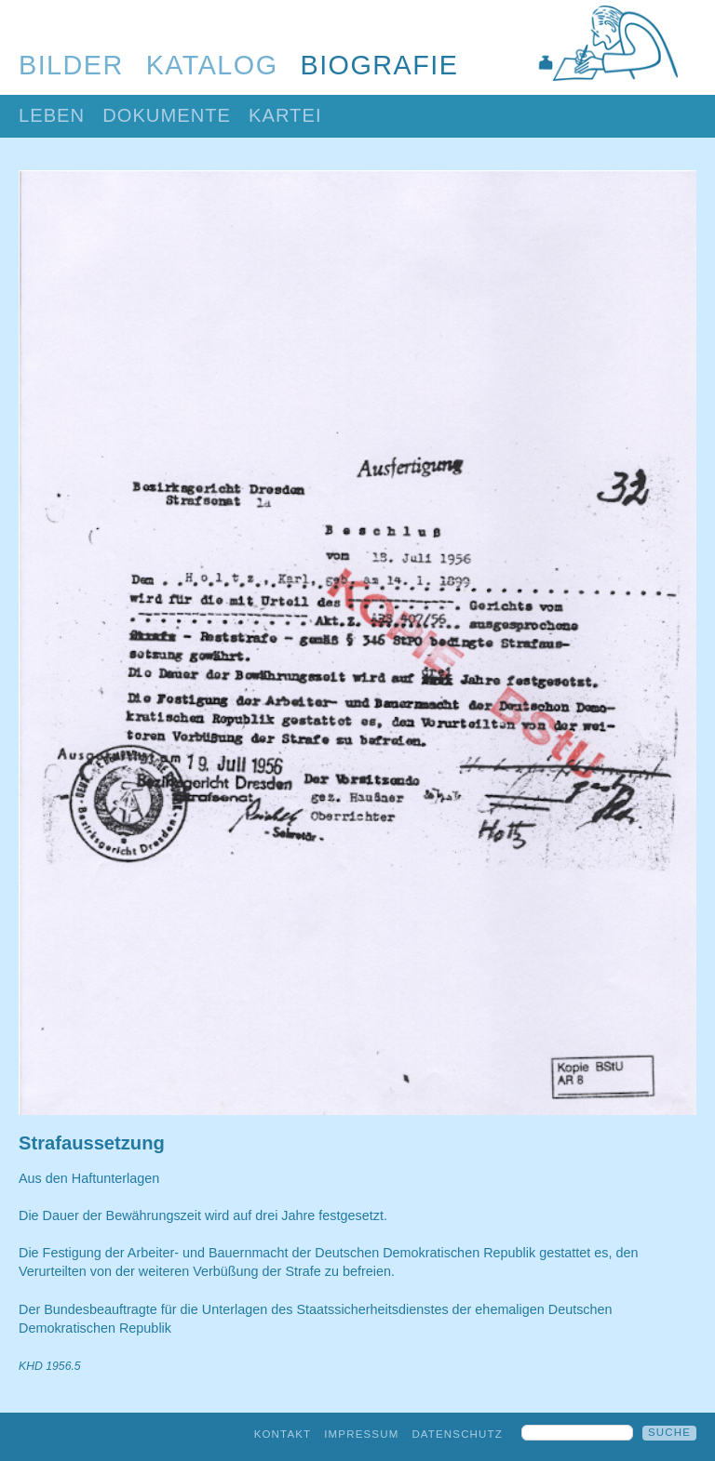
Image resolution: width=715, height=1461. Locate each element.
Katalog (212, 65)
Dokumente (166, 115)
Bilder (71, 65)
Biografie (380, 65)
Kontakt (283, 1434)
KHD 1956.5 (50, 1366)
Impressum (361, 1434)
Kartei (285, 115)
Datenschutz (457, 1434)
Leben (52, 115)
